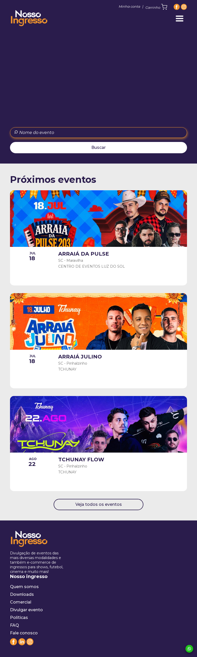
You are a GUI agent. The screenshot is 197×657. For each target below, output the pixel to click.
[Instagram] (184, 7)
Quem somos (24, 586)
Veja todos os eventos (98, 504)
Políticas (19, 617)
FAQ (14, 625)
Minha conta (129, 6)
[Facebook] (177, 7)
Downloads (22, 594)
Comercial (20, 602)
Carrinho (156, 7)
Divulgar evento (26, 609)
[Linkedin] (21, 644)
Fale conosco (24, 633)
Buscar (98, 147)
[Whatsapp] (189, 649)
